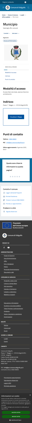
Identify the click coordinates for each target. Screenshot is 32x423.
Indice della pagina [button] (11, 67)
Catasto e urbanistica (10, 292)
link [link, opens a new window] (7, 409)
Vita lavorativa (8, 286)
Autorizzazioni (8, 317)
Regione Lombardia (8, 2)
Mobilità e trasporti (9, 295)
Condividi (7, 33)
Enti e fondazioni (9, 264)
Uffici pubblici (6, 17)
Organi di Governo (9, 256)
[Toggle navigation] (3, 7)
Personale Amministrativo (11, 269)
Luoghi (22, 15)
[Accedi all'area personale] (25, 2)
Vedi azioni (16, 33)
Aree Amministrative (10, 258)
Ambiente (7, 311)
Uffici (5, 261)
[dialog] (16, 408)
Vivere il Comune (13, 15)
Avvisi (5, 331)
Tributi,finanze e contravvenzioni (13, 308)
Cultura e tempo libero (10, 283)
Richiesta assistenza (10, 386)
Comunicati (7, 328)
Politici (6, 267)
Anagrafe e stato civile (10, 281)
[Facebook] (4, 247)
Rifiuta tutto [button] (16, 416)
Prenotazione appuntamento (12, 378)
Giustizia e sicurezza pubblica (12, 306)
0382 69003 (12, 139)
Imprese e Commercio (10, 289)
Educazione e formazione (11, 303)
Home (3, 15)
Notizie (6, 325)
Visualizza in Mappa (16, 117)
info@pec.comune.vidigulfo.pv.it (15, 142)
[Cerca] (28, 8)
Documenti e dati (9, 272)
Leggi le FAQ (7, 383)
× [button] (30, 395)
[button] (16, 420)
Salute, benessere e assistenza (13, 314)
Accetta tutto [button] (16, 412)
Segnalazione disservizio (11, 380)
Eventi (6, 341)
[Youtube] (8, 247)
